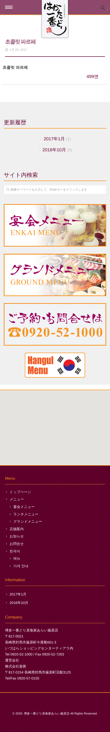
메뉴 (16, 558)
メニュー (17, 499)
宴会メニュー (24, 507)
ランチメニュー (25, 514)
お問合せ (17, 544)
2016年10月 (54, 149)
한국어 (15, 551)
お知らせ (17, 536)
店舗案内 (17, 529)
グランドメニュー (27, 521)
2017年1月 (54, 138)
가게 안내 (20, 566)
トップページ (20, 492)
